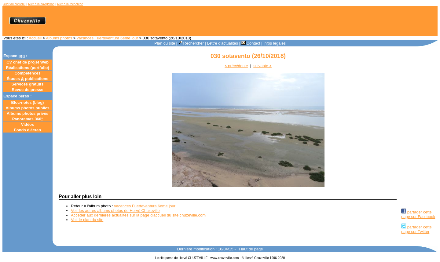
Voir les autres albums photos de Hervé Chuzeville (115, 210)
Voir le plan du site (87, 219)
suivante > (262, 66)
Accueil (35, 38)
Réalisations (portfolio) (27, 67)
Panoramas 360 (27, 119)
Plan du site (164, 43)
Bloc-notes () (27, 102)
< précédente (236, 66)
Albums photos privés (28, 113)
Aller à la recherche (70, 4)
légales (274, 43)
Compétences (27, 73)
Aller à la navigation (41, 4)
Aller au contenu (14, 4)
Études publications (28, 78)
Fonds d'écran (27, 130)
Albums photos (59, 38)
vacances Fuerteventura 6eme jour (107, 38)
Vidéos (27, 124)
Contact (250, 43)
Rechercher (191, 43)
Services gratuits (28, 84)
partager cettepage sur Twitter (416, 229)
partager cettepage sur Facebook (418, 214)
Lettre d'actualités (222, 43)
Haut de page (251, 249)
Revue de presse (27, 89)
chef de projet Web (27, 62)
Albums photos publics (28, 108)
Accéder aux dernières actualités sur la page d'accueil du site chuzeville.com (138, 215)
